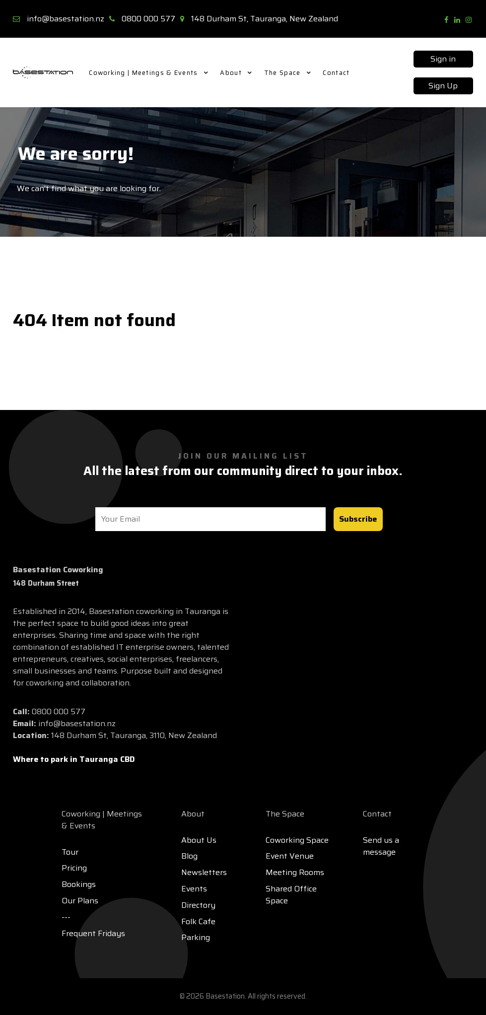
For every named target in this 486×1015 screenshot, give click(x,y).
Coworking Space (297, 840)
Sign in (443, 59)
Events (194, 888)
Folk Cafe (198, 921)
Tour (70, 852)
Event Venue (290, 856)
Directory (198, 905)
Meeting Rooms (295, 872)
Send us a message (381, 846)
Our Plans (80, 900)
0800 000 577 (148, 18)
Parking (195, 937)
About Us (198, 840)
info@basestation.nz (65, 18)
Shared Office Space (291, 894)
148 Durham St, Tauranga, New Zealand (264, 18)
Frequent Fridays (93, 933)
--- (66, 917)
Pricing (74, 868)
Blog (189, 856)
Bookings (79, 884)
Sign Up (443, 85)
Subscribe (358, 519)
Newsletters (204, 872)
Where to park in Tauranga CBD (74, 759)
